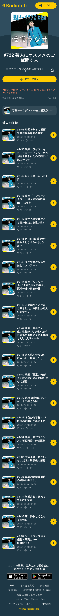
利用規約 (46, 604)
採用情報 (12, 590)
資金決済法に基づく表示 (29, 594)
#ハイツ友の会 (9, 93)
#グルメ (51, 90)
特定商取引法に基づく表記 (37, 590)
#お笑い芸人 (40, 90)
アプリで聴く (29, 79)
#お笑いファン (18, 90)
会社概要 (44, 585)
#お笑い (6, 90)
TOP (12, 585)
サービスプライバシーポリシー (29, 599)
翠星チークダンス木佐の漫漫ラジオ (25, 70)
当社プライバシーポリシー (22, 604)
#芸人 (30, 90)
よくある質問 (27, 585)
